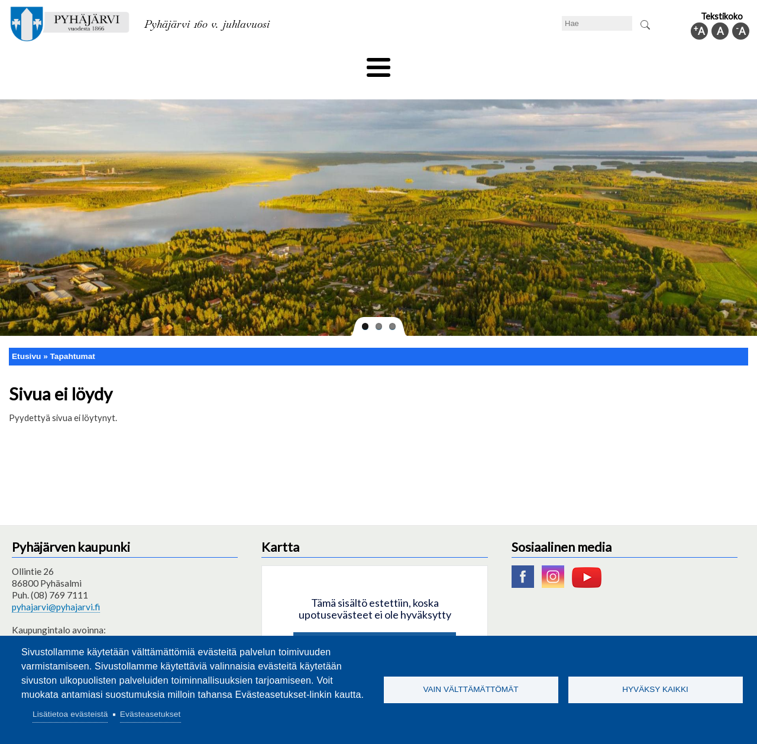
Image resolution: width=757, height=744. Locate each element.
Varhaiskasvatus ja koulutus (213, 63)
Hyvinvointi (379, 63)
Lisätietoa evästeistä (70, 714)
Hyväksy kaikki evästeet (374, 626)
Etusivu (26, 336)
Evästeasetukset (150, 714)
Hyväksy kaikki (655, 689)
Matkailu (442, 63)
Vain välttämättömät (470, 689)
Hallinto (580, 63)
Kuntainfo (638, 63)
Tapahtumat (72, 336)
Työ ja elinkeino (512, 63)
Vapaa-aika (312, 63)
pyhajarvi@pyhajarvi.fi (56, 587)
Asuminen (117, 63)
